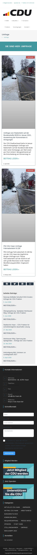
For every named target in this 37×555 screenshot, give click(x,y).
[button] (6, 283)
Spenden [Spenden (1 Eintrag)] (7, 524)
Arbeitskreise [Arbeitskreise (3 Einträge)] (26, 511)
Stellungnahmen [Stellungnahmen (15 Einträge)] (11, 527)
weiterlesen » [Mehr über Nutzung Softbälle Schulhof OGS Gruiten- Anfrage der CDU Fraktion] (9, 305)
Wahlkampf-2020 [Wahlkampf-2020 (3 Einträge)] (10, 531)
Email (5, 419)
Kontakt (5, 548)
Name (5, 411)
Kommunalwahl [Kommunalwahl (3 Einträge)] (10, 517)
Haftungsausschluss (23, 550)
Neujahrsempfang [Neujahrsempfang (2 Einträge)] (11, 521)
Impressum (19, 548)
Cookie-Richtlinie (28, 548)
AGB (31, 550)
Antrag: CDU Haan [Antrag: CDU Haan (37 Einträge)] (11, 511)
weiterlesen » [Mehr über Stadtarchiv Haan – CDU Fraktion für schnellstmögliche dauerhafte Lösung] (9, 333)
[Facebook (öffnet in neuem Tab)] (17, 5)
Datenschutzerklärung (10, 550)
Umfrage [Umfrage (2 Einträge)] (24, 527)
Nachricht (6, 427)
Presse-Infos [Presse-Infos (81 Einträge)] (26, 521)
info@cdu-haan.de (14, 396)
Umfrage (6, 37)
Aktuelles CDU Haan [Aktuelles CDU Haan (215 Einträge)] (12, 507)
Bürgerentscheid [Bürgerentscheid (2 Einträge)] (11, 514)
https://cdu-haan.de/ (16, 402)
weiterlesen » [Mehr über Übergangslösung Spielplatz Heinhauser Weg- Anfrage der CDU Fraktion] (9, 319)
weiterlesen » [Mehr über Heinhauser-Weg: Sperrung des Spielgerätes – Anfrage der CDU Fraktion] (9, 347)
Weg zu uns (12, 548)
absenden (9, 453)
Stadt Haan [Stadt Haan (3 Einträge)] (18, 524)
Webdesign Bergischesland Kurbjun (23, 553)
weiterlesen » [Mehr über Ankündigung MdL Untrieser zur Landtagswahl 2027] (9, 361)
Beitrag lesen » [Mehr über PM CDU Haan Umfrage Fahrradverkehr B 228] (11, 269)
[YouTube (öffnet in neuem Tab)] (18, 5)
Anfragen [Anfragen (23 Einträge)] (26, 507)
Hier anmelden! (8, 540)
